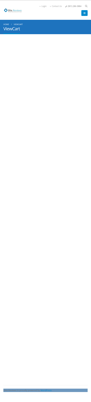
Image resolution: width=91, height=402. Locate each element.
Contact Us (56, 6)
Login (43, 6)
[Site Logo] (12, 10)
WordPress (46, 390)
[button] (86, 6)
